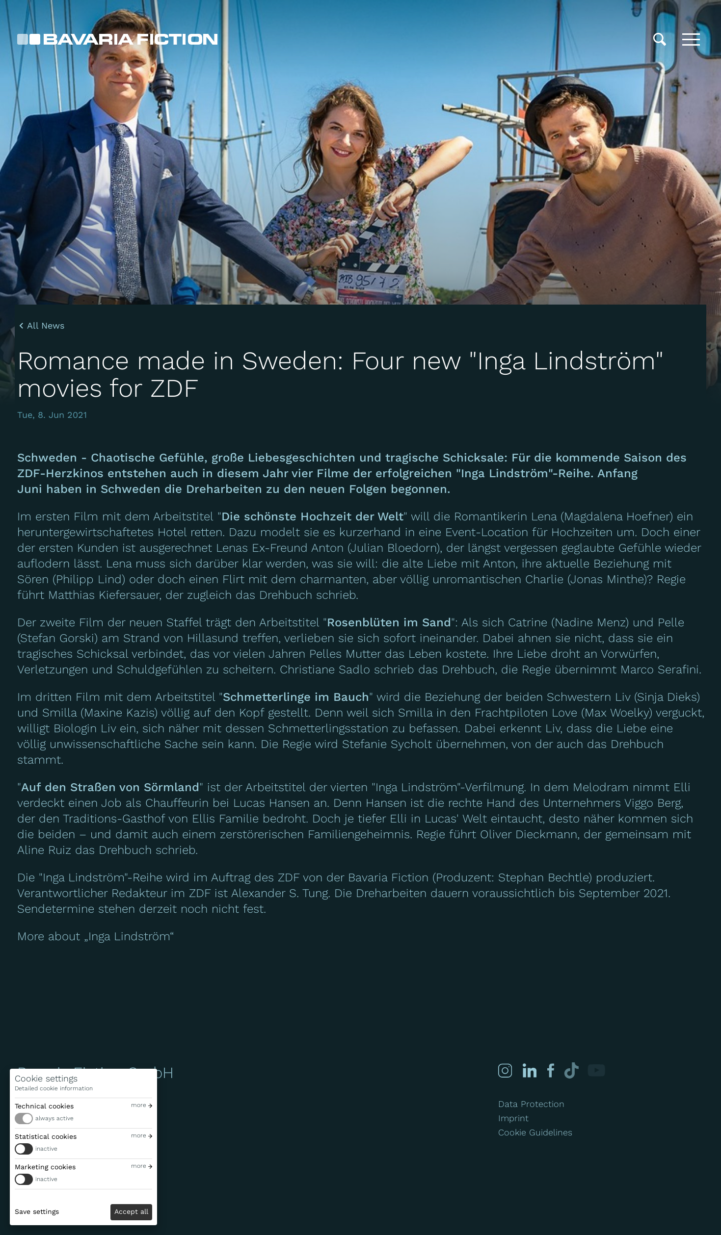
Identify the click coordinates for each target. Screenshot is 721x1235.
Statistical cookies (46, 1136)
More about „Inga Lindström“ (95, 936)
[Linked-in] (529, 1070)
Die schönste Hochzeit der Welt (312, 516)
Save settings (37, 1211)
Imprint (513, 1118)
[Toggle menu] (691, 39)
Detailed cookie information (54, 1088)
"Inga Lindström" (83, 877)
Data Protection (531, 1104)
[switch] (83, 1118)
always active (54, 1118)
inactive (46, 1148)
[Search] (659, 39)
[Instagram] (505, 1070)
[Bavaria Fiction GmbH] (117, 39)
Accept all (131, 1211)
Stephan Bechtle (543, 877)
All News (45, 326)
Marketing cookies (45, 1167)
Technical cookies (44, 1106)
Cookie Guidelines (535, 1132)
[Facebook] (549, 1070)
